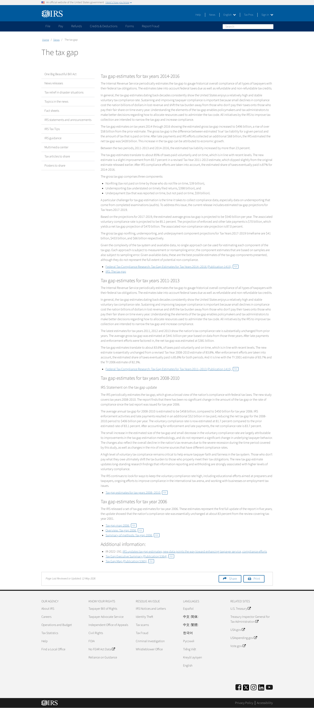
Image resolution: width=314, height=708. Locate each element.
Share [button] (233, 578)
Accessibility (265, 703)
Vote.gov (238, 646)
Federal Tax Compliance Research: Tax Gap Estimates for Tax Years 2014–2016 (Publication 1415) (172, 267)
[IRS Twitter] (246, 689)
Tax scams (142, 625)
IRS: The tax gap (116, 271)
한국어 (188, 633)
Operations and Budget (56, 625)
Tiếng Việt (189, 649)
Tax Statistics (49, 633)
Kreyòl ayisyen (192, 657)
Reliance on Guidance (102, 657)
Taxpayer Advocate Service (106, 617)
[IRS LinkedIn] (261, 689)
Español (188, 608)
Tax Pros (248, 15)
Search (270, 26)
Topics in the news (56, 101)
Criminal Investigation (150, 641)
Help (198, 15)
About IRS (47, 608)
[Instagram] (254, 688)
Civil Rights (95, 633)
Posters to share (54, 165)
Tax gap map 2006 (121, 525)
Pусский (188, 641)
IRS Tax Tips (52, 129)
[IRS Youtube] (269, 688)
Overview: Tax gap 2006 (125, 530)
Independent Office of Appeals (108, 625)
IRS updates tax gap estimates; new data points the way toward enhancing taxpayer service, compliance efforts (195, 551)
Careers (46, 617)
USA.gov (237, 630)
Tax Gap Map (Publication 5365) (130, 561)
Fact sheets (51, 110)
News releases (53, 83)
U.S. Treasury (240, 608)
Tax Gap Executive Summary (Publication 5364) (140, 556)
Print (257, 578)
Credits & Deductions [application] (103, 26)
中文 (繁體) (190, 625)
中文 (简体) (190, 617)
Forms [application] (129, 26)
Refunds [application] (76, 26)
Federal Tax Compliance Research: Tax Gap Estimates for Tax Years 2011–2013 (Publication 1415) (172, 369)
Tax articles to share (57, 156)
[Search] (248, 26)
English (229, 15)
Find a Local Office (53, 649)
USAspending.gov (243, 638)
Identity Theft (144, 617)
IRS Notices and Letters (151, 608)
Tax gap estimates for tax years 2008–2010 (137, 492)
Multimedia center (56, 147)
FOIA (91, 641)
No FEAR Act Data (101, 649)
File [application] (47, 26)
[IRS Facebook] (238, 688)
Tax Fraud (142, 633)
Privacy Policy (244, 703)
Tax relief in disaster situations (63, 92)
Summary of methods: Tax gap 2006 (133, 535)
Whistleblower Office (149, 649)
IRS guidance (53, 138)
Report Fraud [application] (150, 26)
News (212, 15)
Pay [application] (60, 26)
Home (45, 40)
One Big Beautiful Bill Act (60, 74)
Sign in (267, 15)
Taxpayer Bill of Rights (102, 608)
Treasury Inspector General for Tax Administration (250, 619)
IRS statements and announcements (67, 120)
